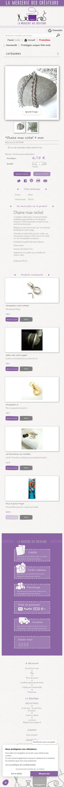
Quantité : (10, 164)
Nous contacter (32, 735)
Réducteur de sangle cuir (32, 722)
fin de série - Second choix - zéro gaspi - (32, 709)
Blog (32, 673)
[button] (5, 782)
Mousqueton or (12, 404)
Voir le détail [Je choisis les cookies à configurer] (16, 774)
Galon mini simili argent (16, 355)
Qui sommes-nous (32, 668)
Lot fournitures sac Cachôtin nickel (18, 454)
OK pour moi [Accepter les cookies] (44, 774)
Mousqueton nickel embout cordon (17, 305)
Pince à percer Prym (15, 503)
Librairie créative (32, 715)
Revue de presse (32, 677)
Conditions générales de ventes (32, 682)
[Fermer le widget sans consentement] (44, 742)
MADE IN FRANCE (32, 703)
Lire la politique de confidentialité (20, 765)
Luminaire (32, 720)
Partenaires (32, 692)
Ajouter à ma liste (41, 174)
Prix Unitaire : (11, 158)
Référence (9, 142)
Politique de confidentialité (32, 687)
